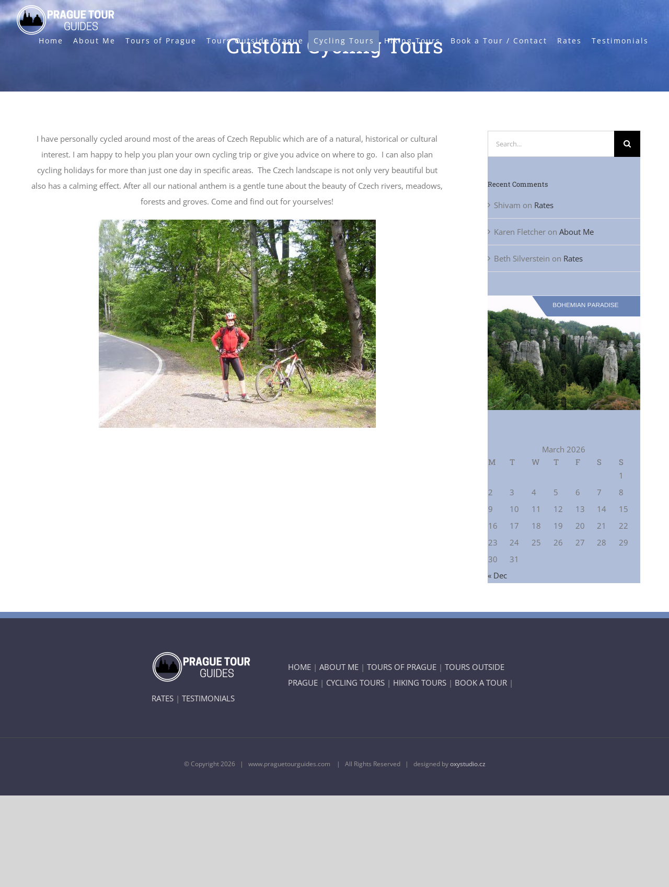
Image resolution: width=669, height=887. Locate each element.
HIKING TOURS (419, 682)
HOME (299, 667)
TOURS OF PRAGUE (401, 667)
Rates (543, 205)
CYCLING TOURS (355, 682)
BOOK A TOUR (481, 682)
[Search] (627, 144)
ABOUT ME (339, 667)
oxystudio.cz (468, 763)
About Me (576, 231)
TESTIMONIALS (208, 698)
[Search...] (551, 144)
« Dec (497, 575)
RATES (163, 698)
